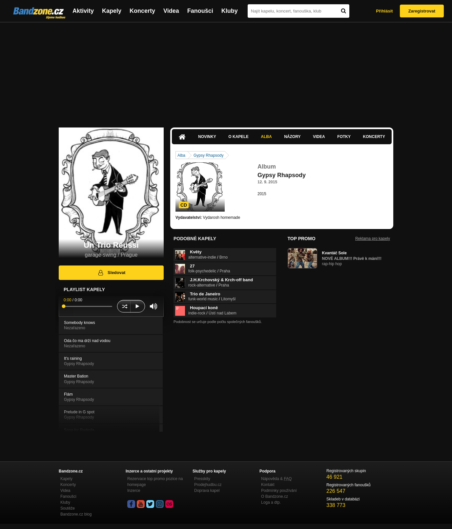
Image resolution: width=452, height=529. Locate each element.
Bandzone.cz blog (76, 514)
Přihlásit (384, 11)
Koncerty (142, 11)
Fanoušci (200, 11)
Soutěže (67, 508)
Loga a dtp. (271, 502)
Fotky (344, 136)
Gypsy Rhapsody (208, 155)
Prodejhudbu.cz (207, 484)
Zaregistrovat (421, 11)
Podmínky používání (279, 490)
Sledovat (111, 272)
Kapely (111, 11)
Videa (171, 11)
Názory (292, 136)
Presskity (202, 478)
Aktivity (83, 11)
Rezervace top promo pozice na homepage (155, 481)
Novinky (207, 136)
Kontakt (268, 484)
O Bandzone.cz (274, 496)
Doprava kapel (206, 490)
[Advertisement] (226, 72)
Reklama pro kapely (372, 238)
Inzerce (133, 490)
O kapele (238, 136)
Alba (266, 136)
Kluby (229, 11)
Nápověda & (276, 478)
